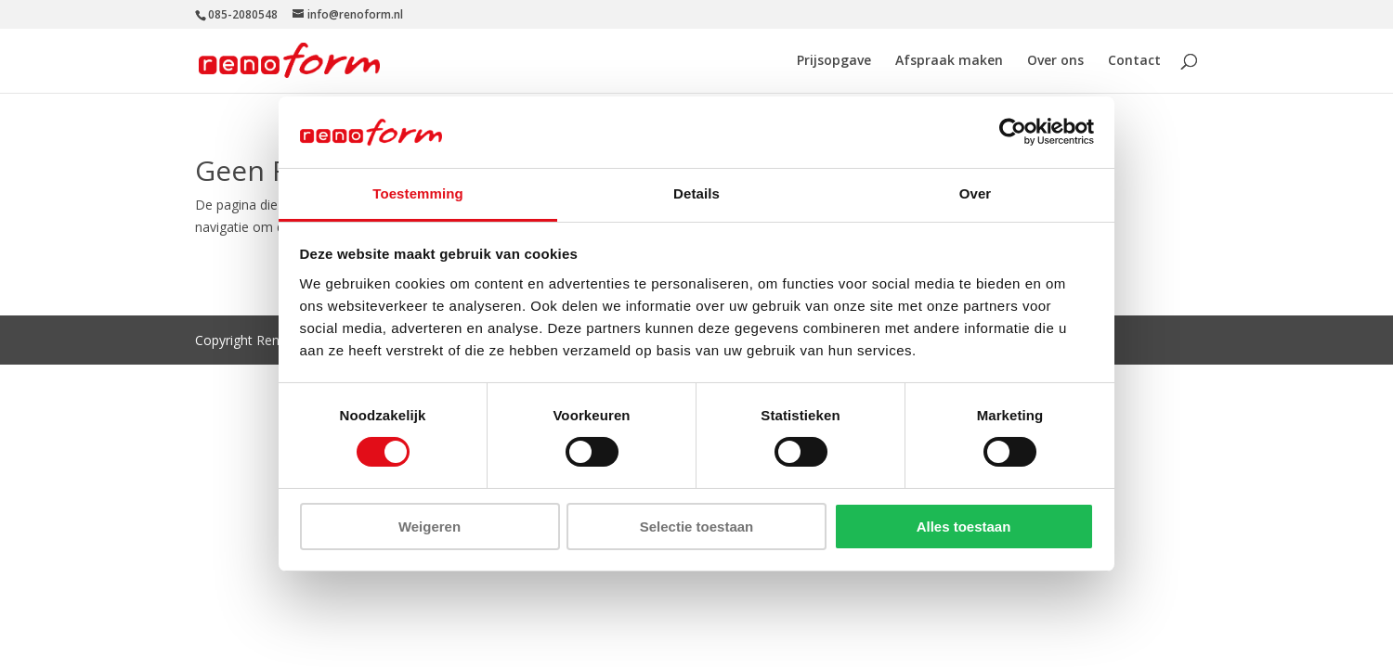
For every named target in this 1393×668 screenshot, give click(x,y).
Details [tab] (696, 193)
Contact (1134, 61)
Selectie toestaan (697, 526)
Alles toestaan (964, 526)
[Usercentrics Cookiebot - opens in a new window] (1012, 132)
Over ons (1055, 61)
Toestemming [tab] (417, 193)
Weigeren (429, 526)
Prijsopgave (834, 61)
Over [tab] (975, 193)
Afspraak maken (949, 61)
